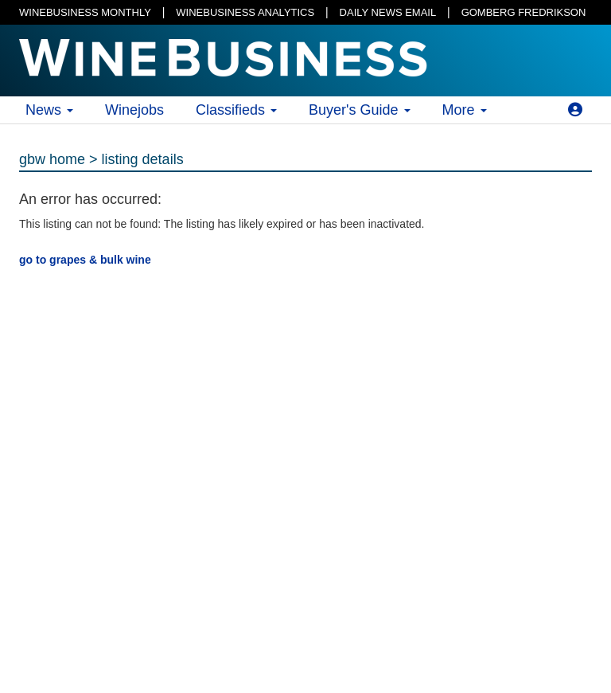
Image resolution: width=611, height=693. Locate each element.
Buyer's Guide (360, 110)
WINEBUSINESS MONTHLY (85, 12)
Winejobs (134, 110)
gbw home (52, 159)
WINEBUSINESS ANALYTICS (245, 12)
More (464, 110)
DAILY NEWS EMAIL (388, 12)
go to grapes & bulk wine (85, 259)
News (49, 110)
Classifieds (236, 110)
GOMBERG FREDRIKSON (523, 12)
